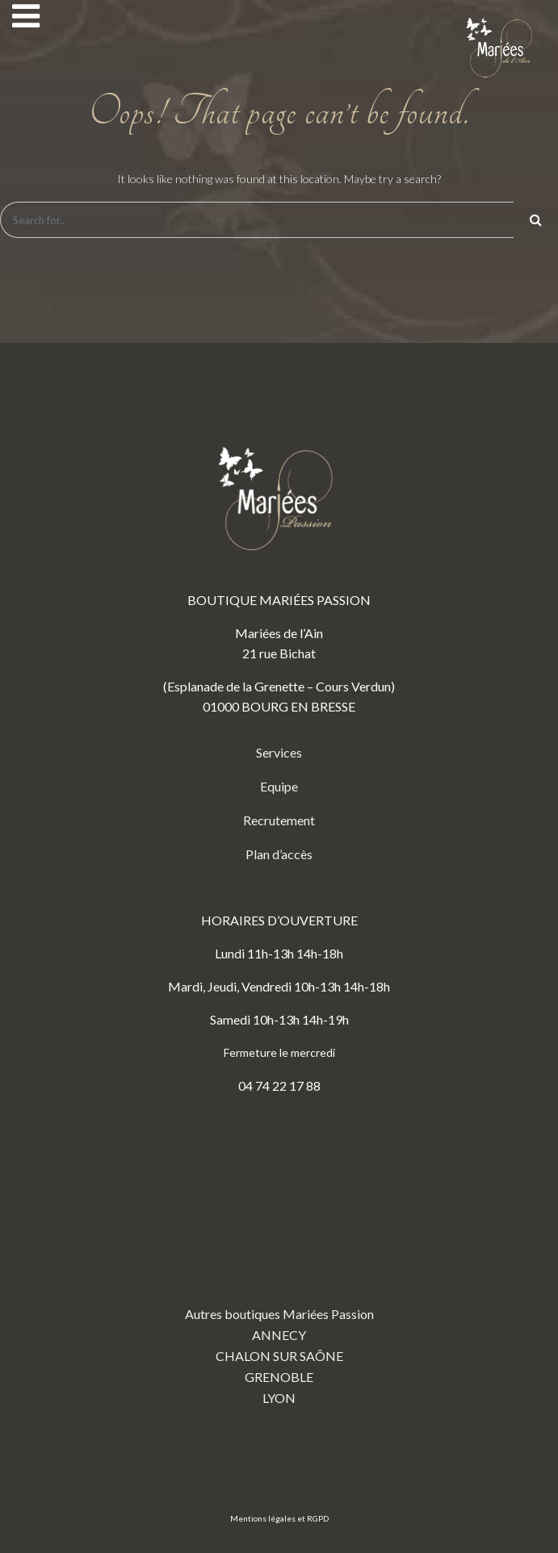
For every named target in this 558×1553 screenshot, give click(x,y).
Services (279, 752)
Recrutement (279, 820)
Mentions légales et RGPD (279, 1518)
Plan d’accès (279, 854)
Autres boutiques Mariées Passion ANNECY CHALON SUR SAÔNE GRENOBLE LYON (279, 1263)
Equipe (279, 786)
